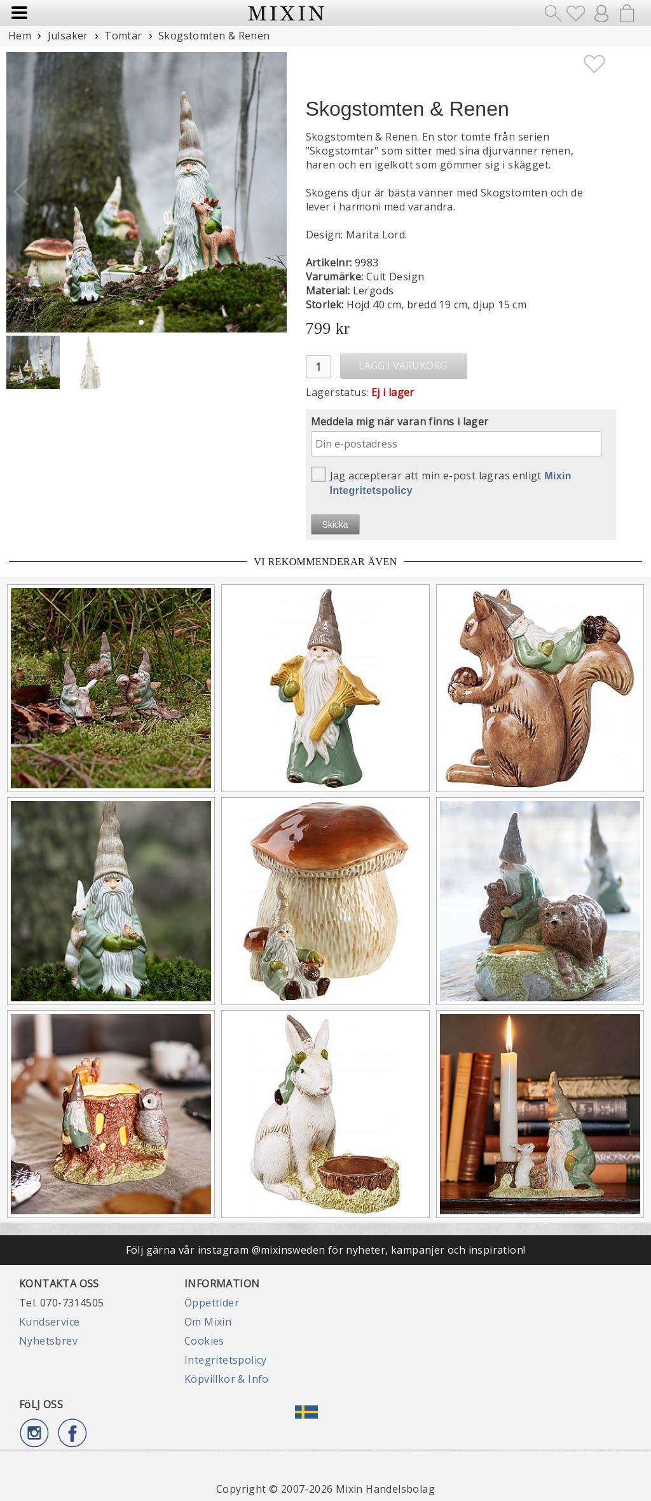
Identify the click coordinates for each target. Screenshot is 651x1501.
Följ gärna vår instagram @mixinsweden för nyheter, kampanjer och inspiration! (326, 1250)
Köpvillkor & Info (226, 1379)
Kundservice (49, 1322)
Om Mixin (207, 1322)
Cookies (204, 1341)
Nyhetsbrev (48, 1341)
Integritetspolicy (225, 1360)
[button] (271, 192)
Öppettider (211, 1303)
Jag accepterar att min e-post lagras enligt (441, 481)
